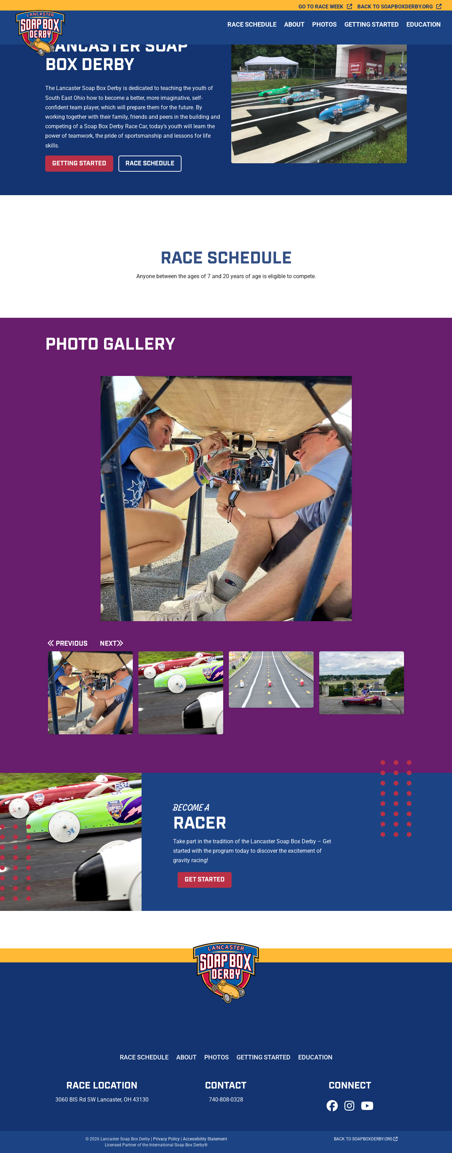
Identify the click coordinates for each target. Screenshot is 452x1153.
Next (108, 643)
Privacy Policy (166, 1139)
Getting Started (371, 31)
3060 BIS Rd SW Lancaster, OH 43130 (102, 1099)
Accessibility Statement (205, 1139)
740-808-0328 (226, 1099)
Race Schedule (251, 31)
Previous (72, 643)
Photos (324, 31)
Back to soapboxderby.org (395, 7)
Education (423, 31)
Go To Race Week (321, 7)
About (294, 31)
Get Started (205, 880)
